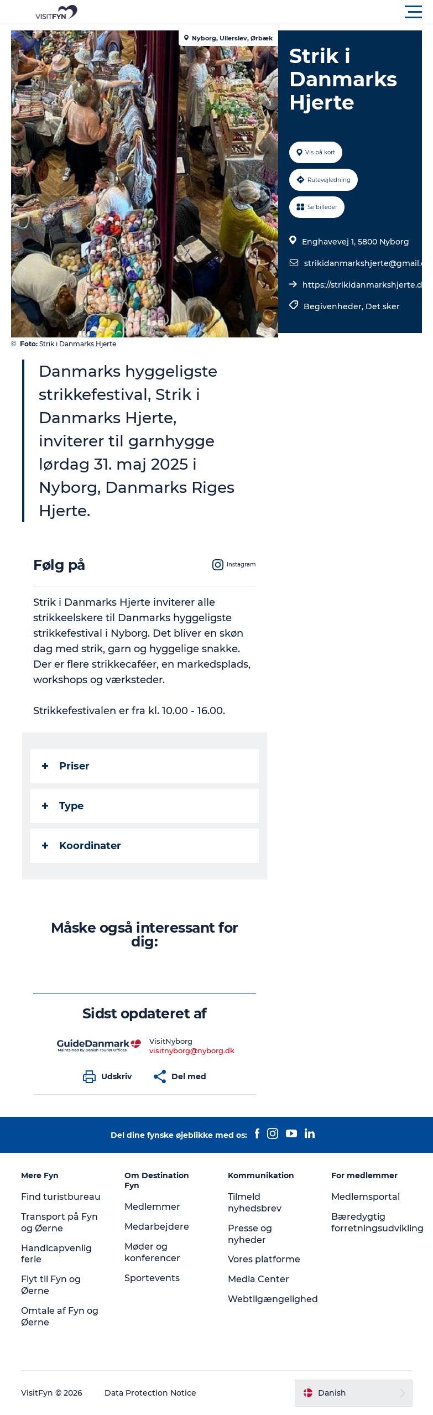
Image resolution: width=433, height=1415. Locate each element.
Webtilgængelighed (273, 1299)
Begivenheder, (335, 306)
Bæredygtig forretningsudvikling (377, 1222)
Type (63, 806)
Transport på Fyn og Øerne (59, 1222)
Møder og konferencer (152, 1252)
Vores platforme (264, 1259)
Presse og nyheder (250, 1234)
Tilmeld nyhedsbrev (254, 1203)
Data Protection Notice (150, 1393)
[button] (266, 12)
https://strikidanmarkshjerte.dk (364, 285)
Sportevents (152, 1278)
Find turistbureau (61, 1197)
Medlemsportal (365, 1197)
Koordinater (81, 846)
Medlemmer (152, 1206)
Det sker (383, 306)
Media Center (258, 1279)
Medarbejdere (156, 1226)
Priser (66, 766)
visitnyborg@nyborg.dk (191, 1050)
